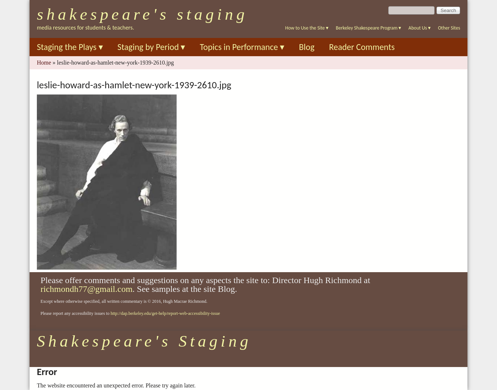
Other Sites (449, 28)
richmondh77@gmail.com (86, 289)
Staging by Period (151, 47)
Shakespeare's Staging (142, 14)
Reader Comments (362, 47)
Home (44, 62)
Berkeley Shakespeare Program (368, 28)
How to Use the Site (307, 28)
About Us (419, 28)
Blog (307, 47)
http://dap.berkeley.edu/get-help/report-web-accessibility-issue (165, 313)
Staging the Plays (70, 47)
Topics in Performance (242, 47)
